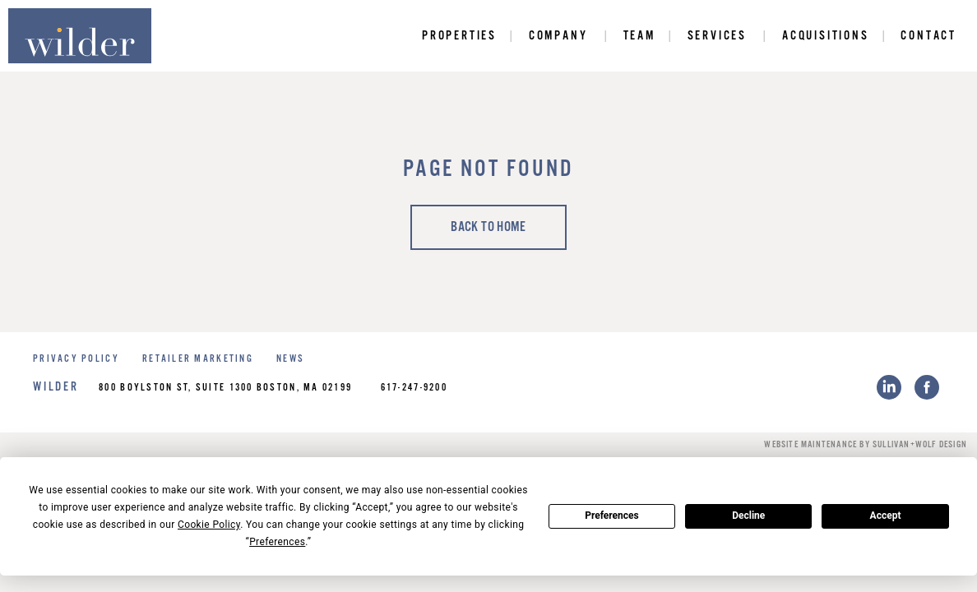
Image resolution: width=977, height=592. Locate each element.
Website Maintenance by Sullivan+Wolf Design (865, 445)
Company (558, 36)
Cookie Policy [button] (209, 524)
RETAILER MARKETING (197, 359)
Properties (459, 36)
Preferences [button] (277, 542)
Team (639, 36)
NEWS (290, 359)
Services (717, 36)
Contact (928, 36)
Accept (885, 515)
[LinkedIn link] (889, 387)
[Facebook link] (927, 387)
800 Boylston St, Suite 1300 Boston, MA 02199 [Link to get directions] (225, 388)
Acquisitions (825, 36)
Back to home (488, 227)
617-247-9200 (414, 388)
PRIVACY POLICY (76, 359)
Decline (748, 515)
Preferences (612, 515)
